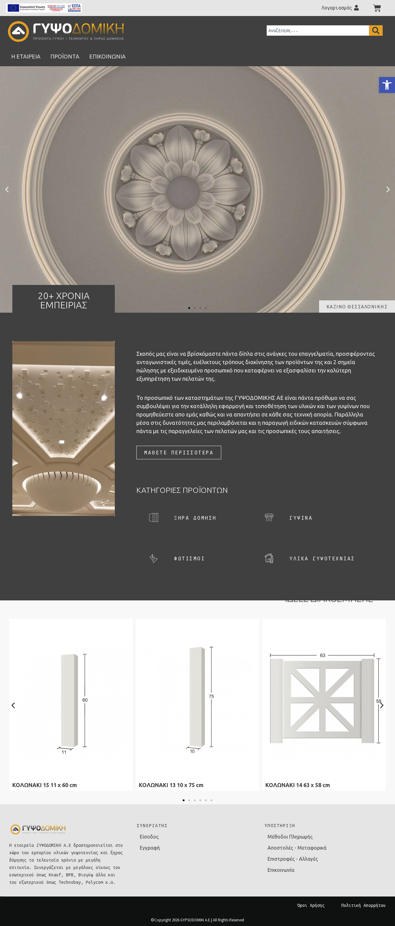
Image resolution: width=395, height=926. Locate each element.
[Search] (376, 30)
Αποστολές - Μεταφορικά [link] (297, 848)
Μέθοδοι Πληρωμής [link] (290, 836)
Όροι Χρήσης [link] (311, 905)
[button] (7, 189)
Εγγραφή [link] (150, 848)
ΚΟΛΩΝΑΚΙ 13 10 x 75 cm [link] (171, 785)
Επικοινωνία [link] (281, 870)
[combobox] (318, 30)
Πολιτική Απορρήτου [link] (363, 905)
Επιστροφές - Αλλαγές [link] (293, 859)
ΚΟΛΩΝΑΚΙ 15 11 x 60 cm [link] (44, 785)
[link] (387, 85)
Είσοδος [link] (149, 836)
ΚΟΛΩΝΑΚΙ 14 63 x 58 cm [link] (297, 785)
